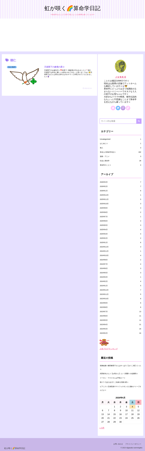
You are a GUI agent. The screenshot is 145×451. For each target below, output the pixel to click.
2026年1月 (120, 191)
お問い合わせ (118, 444)
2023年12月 (120, 290)
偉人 (120, 148)
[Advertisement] (72, 35)
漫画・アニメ (120, 156)
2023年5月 (120, 320)
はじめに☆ (120, 143)
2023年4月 (120, 324)
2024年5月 (120, 273)
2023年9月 (120, 303)
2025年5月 (120, 225)
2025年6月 (120, 221)
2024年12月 (120, 247)
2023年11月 (120, 294)
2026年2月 (120, 186)
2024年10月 (120, 255)
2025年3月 (120, 234)
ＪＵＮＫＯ (120, 77)
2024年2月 (120, 281)
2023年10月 (120, 298)
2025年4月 (120, 229)
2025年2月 (120, 238)
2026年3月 (120, 182)
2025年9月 (120, 208)
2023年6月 (120, 316)
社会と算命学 (120, 161)
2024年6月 (120, 268)
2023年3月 (120, 329)
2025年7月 (120, 216)
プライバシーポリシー (133, 444)
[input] (120, 121)
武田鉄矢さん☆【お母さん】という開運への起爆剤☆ (119, 373)
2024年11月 (120, 251)
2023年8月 (120, 307)
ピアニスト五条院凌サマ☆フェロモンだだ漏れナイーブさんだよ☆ (120, 388)
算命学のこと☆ (120, 165)
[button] (138, 121)
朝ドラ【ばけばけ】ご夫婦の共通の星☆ (114, 382)
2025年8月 (120, 212)
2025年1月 (120, 242)
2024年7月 (120, 264)
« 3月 (102, 428)
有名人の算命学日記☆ (120, 152)
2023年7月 (120, 311)
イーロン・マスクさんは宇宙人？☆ (112, 378)
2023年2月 (120, 333)
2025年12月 (120, 195)
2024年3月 (120, 277)
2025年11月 (120, 199)
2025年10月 (120, 203)
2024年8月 (120, 260)
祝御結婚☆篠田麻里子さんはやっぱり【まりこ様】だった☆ (120, 367)
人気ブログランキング (109, 349)
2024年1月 (120, 285)
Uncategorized (120, 139)
